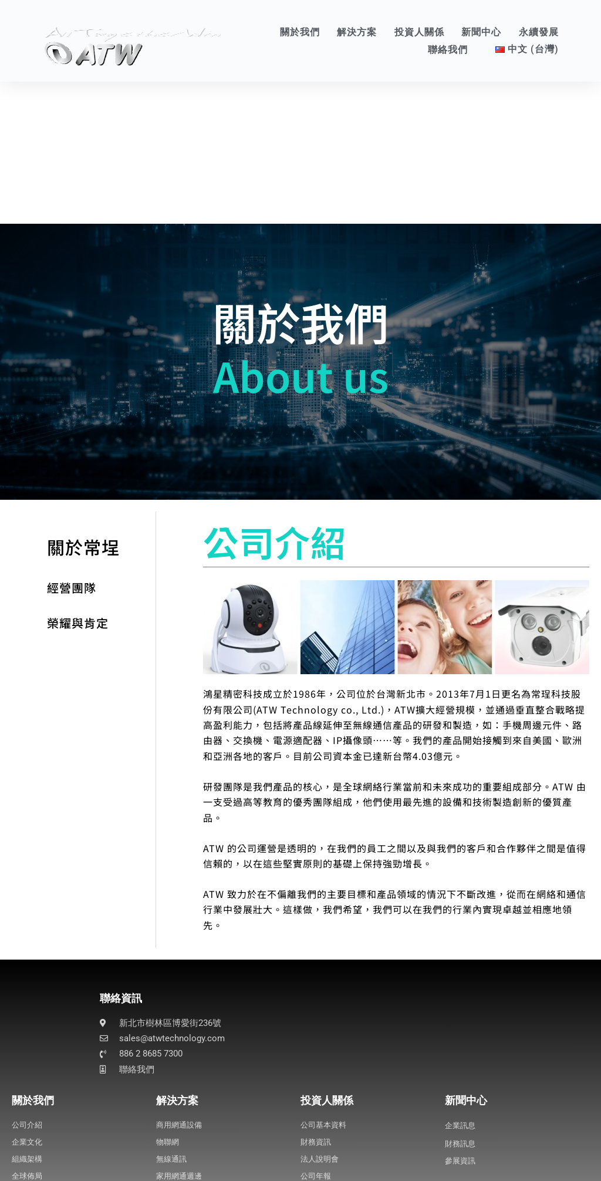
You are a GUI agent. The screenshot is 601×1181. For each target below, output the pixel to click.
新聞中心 (484, 32)
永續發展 (542, 32)
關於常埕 (71, 398)
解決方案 (360, 32)
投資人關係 (422, 32)
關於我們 (303, 32)
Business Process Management (88, 1158)
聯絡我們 (448, 49)
